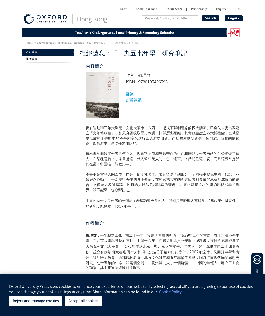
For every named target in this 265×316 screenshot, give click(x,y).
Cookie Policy (170, 291)
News (123, 9)
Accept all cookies (83, 300)
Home (29, 43)
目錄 (129, 94)
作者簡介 (31, 59)
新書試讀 (133, 99)
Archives (78, 43)
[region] (132, 295)
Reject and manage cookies (36, 300)
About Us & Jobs (146, 9)
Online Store (174, 9)
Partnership (199, 9)
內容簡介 (31, 52)
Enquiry (221, 9)
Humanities (64, 43)
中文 (238, 9)
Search (210, 18)
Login (234, 18)
